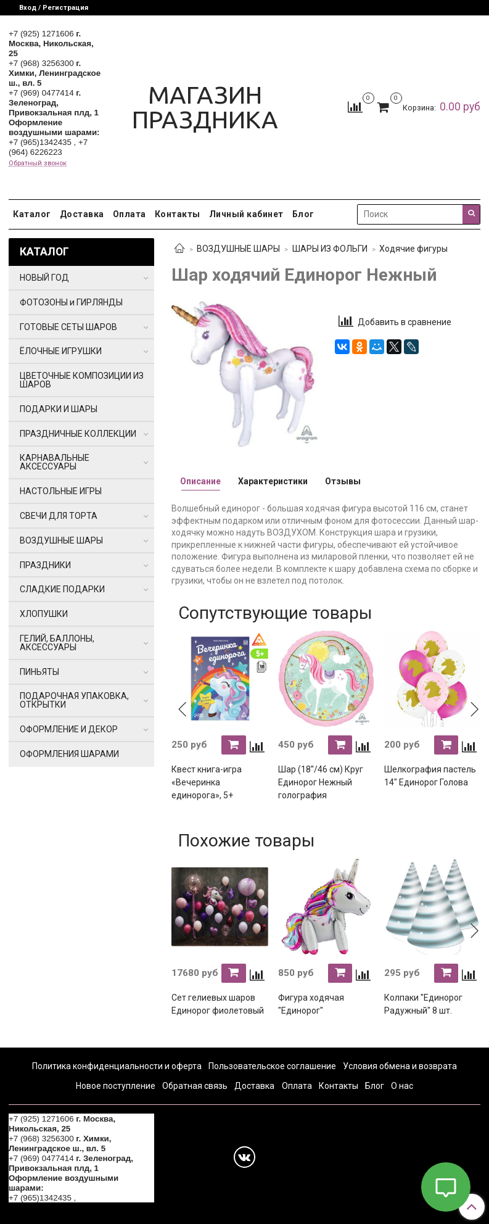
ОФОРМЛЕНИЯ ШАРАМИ (69, 754)
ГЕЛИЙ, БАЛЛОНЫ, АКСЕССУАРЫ (57, 643)
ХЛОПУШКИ (44, 614)
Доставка (82, 214)
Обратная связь (195, 1086)
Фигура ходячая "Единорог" (311, 1004)
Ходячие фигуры (413, 249)
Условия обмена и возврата (400, 1066)
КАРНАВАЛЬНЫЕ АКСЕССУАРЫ (54, 462)
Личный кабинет (246, 214)
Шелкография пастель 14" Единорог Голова (430, 775)
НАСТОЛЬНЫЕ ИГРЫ (61, 491)
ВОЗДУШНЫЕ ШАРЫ (238, 249)
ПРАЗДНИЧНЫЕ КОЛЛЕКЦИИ (78, 434)
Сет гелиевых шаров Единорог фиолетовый (217, 1004)
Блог (303, 214)
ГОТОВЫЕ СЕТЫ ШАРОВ (68, 327)
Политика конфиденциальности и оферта (117, 1066)
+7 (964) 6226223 (48, 147)
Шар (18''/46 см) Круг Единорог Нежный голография (320, 782)
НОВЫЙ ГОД (44, 278)
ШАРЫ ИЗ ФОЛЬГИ (330, 249)
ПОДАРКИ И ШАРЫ (58, 409)
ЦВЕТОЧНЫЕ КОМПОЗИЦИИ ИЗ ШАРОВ (82, 380)
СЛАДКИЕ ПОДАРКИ (62, 589)
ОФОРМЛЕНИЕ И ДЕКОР (69, 729)
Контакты (177, 214)
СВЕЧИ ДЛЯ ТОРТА (58, 516)
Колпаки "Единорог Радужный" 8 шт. (423, 1004)
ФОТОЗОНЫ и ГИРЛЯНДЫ (71, 302)
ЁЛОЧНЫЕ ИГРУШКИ (61, 351)
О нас (402, 1086)
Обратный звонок (38, 163)
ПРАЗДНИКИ (45, 565)
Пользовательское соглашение (272, 1066)
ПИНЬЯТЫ (39, 672)
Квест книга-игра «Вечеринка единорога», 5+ (206, 782)
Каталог (32, 214)
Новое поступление (115, 1086)
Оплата (129, 214)
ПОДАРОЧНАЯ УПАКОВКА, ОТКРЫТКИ (74, 700)
